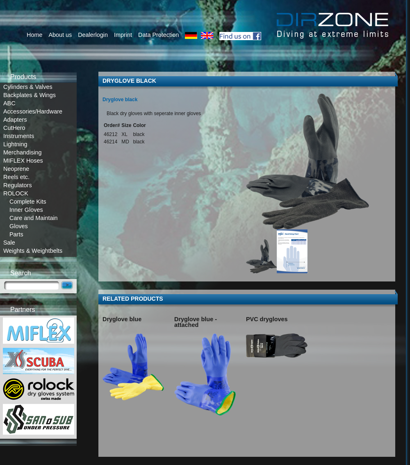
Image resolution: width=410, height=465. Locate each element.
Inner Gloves (26, 209)
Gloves (18, 226)
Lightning (15, 144)
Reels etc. (16, 177)
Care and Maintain (33, 218)
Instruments (18, 136)
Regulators (17, 185)
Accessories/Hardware (32, 111)
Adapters (15, 119)
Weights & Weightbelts (32, 250)
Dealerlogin (93, 35)
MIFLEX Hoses (23, 160)
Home (34, 35)
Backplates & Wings (29, 95)
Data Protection (158, 35)
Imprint (123, 35)
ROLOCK (15, 193)
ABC (9, 103)
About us (60, 35)
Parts (16, 234)
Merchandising (22, 152)
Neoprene (16, 169)
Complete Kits (27, 201)
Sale (9, 242)
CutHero (14, 128)
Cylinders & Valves (27, 87)
